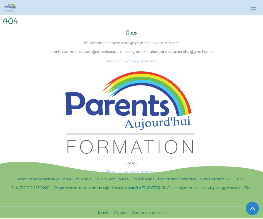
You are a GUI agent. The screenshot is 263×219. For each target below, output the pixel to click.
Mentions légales (112, 213)
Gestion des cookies (148, 213)
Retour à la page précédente (131, 61)
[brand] (11, 8)
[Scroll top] (252, 208)
